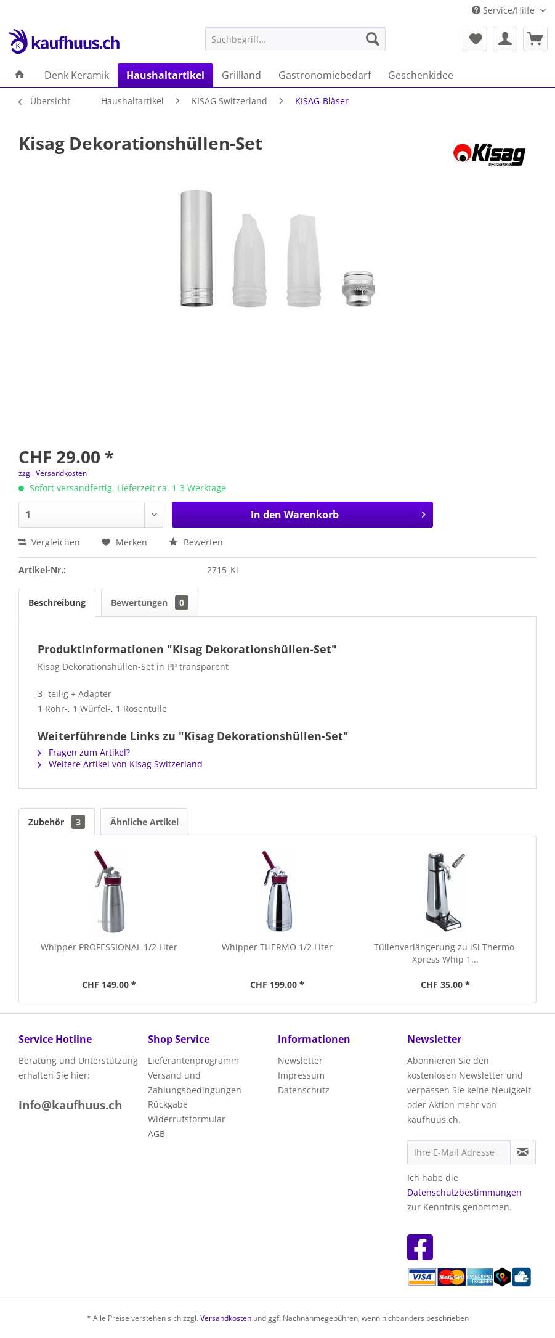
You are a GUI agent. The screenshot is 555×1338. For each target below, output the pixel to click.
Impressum (301, 1075)
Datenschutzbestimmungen (464, 1192)
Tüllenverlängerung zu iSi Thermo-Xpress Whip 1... (445, 953)
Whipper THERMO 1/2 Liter (277, 947)
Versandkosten (225, 1318)
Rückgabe (168, 1104)
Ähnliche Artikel (144, 822)
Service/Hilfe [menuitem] (504, 10)
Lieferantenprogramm (193, 1060)
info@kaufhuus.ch (70, 1105)
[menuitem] (295, 39)
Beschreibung (57, 602)
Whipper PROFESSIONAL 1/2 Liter (109, 947)
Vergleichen (49, 542)
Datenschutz (304, 1090)
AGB (156, 1134)
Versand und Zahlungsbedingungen (194, 1082)
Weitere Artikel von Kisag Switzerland (120, 764)
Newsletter (300, 1060)
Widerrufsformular (186, 1119)
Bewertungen (149, 602)
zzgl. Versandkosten (52, 473)
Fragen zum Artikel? (84, 752)
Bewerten (196, 542)
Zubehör (56, 822)
